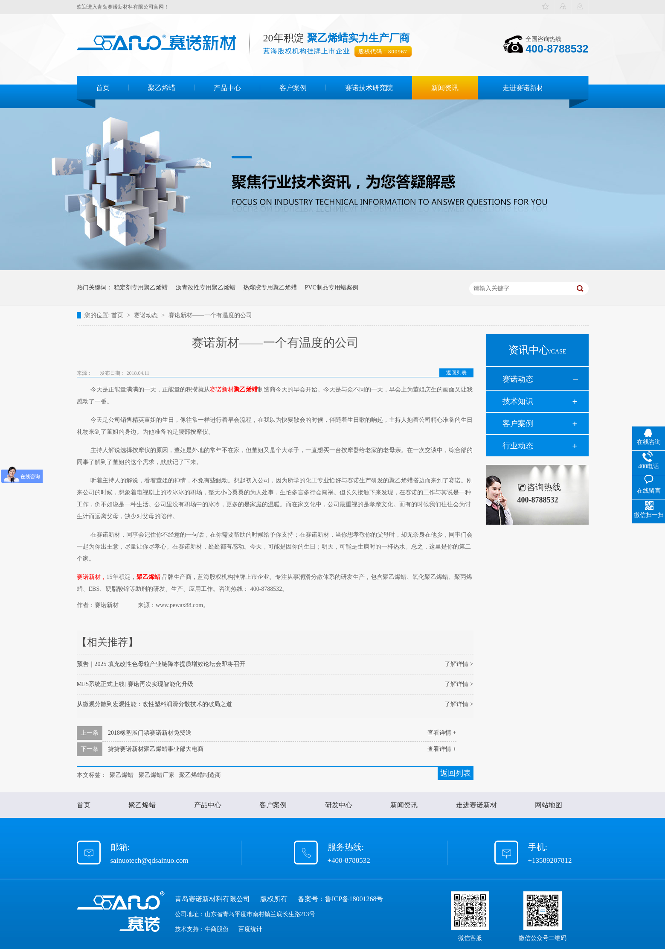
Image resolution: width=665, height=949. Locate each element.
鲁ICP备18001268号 (354, 898)
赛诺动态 (147, 315)
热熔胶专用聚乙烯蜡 (270, 287)
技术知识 (517, 401)
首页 (103, 87)
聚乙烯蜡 (161, 87)
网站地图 (548, 805)
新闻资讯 (445, 87)
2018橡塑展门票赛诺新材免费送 (150, 733)
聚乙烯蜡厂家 (156, 775)
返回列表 (456, 373)
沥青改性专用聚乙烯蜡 (205, 287)
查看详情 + (441, 733)
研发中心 (338, 805)
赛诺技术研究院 (369, 87)
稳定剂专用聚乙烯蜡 (141, 287)
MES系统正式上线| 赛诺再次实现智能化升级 (135, 684)
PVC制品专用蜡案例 (331, 287)
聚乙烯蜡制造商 (200, 775)
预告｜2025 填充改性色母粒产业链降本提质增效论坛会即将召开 (161, 664)
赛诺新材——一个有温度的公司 (210, 315)
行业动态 (517, 445)
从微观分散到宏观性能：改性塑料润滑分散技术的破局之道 (154, 704)
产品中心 (227, 87)
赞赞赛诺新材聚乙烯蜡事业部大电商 (155, 749)
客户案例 (293, 87)
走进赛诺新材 (522, 87)
